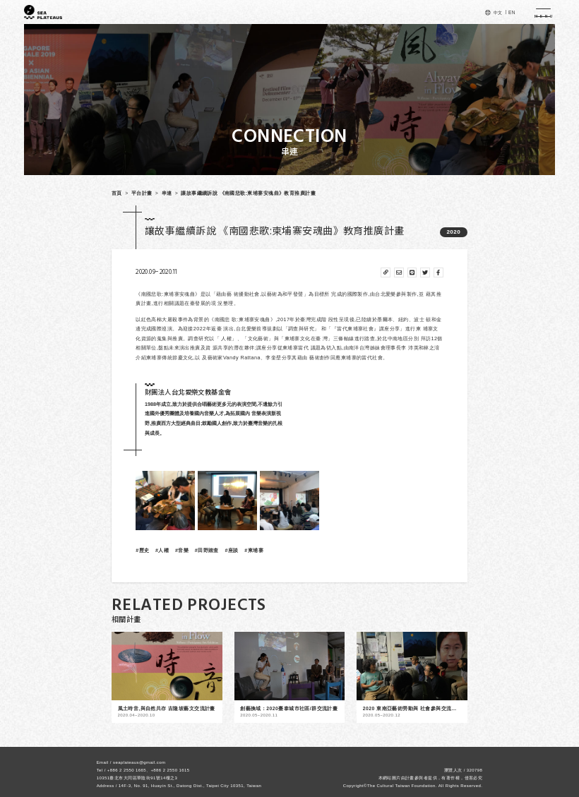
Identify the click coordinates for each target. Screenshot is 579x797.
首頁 (117, 193)
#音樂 (182, 550)
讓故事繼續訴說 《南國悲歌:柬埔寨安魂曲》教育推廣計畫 (248, 193)
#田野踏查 (207, 550)
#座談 (231, 550)
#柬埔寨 (253, 550)
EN (511, 12)
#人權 (162, 550)
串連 (167, 193)
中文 (498, 12)
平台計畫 (142, 193)
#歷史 (142, 550)
